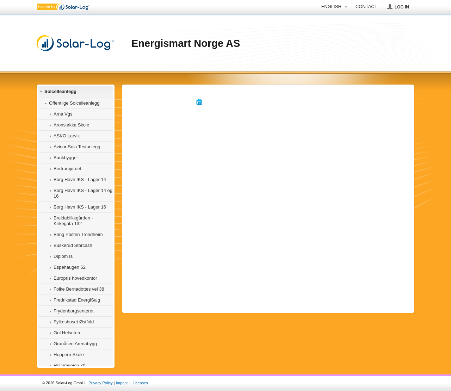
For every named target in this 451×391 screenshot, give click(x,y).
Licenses (140, 383)
